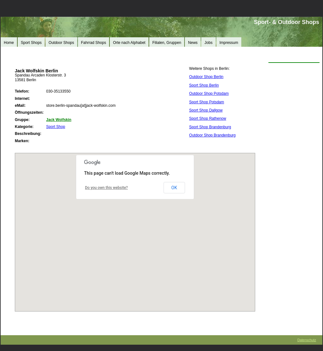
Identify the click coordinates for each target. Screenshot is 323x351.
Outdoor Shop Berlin (206, 77)
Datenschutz (306, 340)
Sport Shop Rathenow (207, 118)
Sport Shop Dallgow (206, 110)
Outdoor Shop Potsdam (209, 93)
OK (174, 187)
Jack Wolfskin (58, 120)
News (192, 42)
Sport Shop (55, 126)
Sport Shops (31, 42)
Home (9, 42)
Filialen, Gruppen (166, 42)
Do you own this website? (106, 187)
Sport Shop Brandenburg (210, 127)
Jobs (208, 42)
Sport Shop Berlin (204, 85)
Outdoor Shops (61, 42)
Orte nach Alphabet (129, 42)
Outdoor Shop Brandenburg (212, 135)
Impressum (229, 42)
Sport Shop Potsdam (206, 102)
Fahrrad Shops (93, 42)
